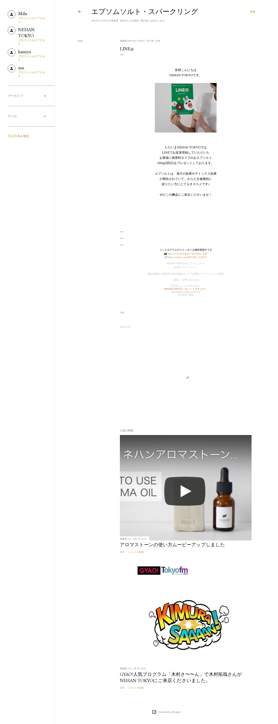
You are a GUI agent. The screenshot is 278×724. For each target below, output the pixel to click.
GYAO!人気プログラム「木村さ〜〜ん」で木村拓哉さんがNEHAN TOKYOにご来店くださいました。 (181, 677)
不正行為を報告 (18, 136)
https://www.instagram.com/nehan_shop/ (188, 253)
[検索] (252, 11)
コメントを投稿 (135, 551)
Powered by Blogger (166, 712)
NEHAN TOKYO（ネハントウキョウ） (185, 288)
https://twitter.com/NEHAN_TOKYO (187, 257)
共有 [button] (80, 41)
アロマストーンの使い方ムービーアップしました (172, 545)
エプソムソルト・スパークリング (144, 11)
